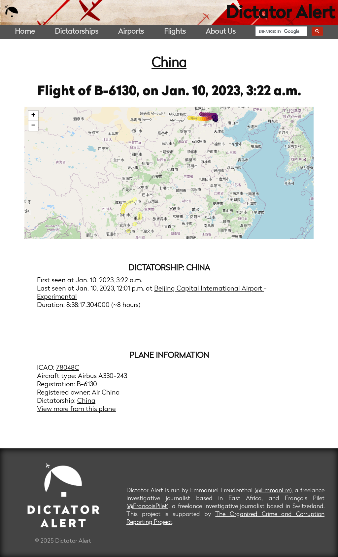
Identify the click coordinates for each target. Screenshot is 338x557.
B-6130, (118, 91)
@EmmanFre (273, 491)
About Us (221, 32)
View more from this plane (76, 409)
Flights (175, 32)
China (169, 63)
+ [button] (33, 116)
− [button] (33, 126)
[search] (280, 31)
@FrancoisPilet (147, 507)
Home (25, 32)
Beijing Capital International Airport (209, 289)
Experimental (57, 297)
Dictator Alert (280, 13)
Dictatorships (76, 32)
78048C (67, 368)
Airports (131, 32)
